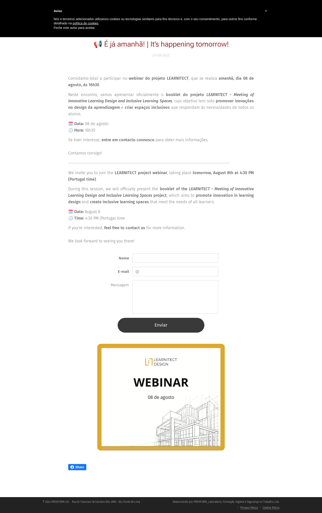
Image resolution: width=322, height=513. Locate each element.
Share (77, 467)
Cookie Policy (271, 507)
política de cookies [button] (85, 23)
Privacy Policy (249, 507)
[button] (266, 10)
